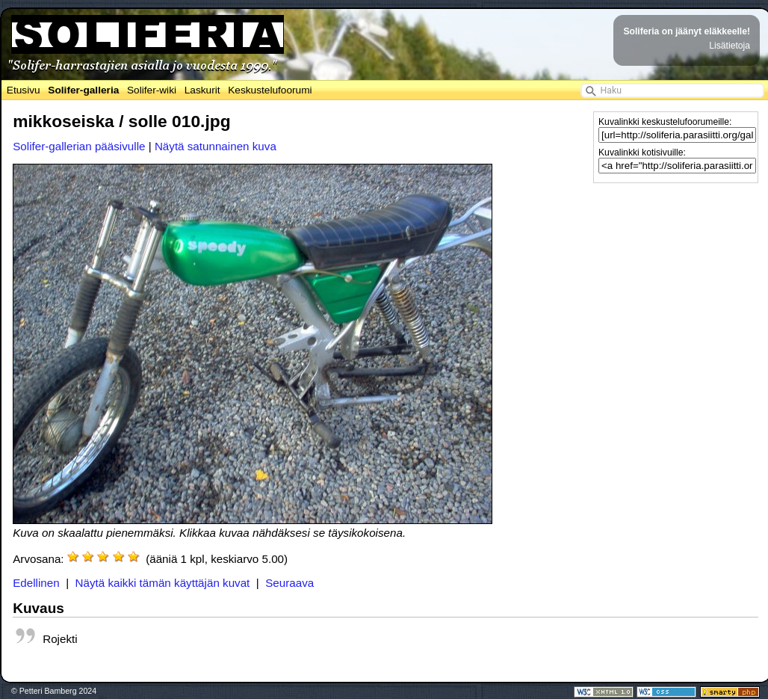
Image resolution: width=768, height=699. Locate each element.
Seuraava (289, 582)
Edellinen (36, 582)
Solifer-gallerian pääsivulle (79, 146)
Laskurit (202, 90)
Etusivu (23, 90)
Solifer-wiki (151, 90)
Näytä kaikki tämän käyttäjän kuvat (162, 582)
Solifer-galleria (83, 90)
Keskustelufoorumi (270, 90)
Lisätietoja (729, 45)
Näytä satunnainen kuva (215, 146)
